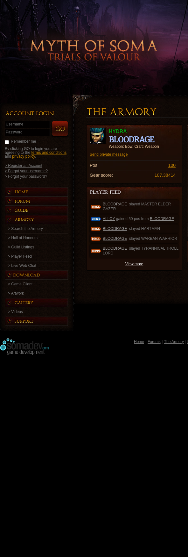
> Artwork (16, 293)
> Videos (15, 312)
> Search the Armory (25, 228)
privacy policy (23, 156)
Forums (154, 342)
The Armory (174, 342)
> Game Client (20, 284)
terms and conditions (48, 152)
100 (172, 165)
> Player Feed (20, 256)
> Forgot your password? (26, 176)
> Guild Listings (21, 247)
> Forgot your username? (26, 171)
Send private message (109, 154)
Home (139, 342)
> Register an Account (23, 165)
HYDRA (118, 131)
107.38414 (165, 175)
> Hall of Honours (23, 238)
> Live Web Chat (22, 265)
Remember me (23, 141)
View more (134, 264)
